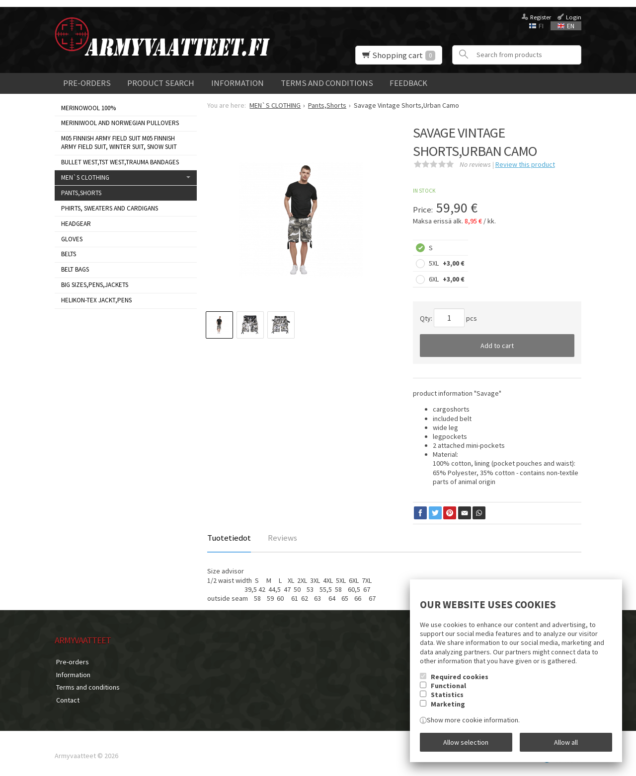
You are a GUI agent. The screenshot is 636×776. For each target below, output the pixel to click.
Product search (160, 82)
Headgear (76, 223)
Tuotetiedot (229, 537)
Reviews (282, 537)
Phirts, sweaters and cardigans (109, 208)
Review (525, 164)
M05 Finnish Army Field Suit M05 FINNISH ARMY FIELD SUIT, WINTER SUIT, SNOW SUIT (119, 142)
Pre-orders (87, 82)
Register (540, 17)
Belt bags (75, 269)
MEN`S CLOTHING (85, 177)
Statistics (447, 696)
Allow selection (465, 742)
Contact (66, 696)
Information (237, 82)
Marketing (448, 705)
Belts (68, 254)
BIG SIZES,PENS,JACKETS (94, 285)
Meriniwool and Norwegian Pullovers (120, 123)
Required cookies (459, 678)
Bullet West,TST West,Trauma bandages (120, 162)
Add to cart (497, 345)
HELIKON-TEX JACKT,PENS (96, 300)
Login (573, 17)
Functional (448, 687)
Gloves (71, 239)
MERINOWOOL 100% (88, 108)
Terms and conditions (327, 82)
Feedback (408, 82)
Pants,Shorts (81, 193)
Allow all (566, 742)
